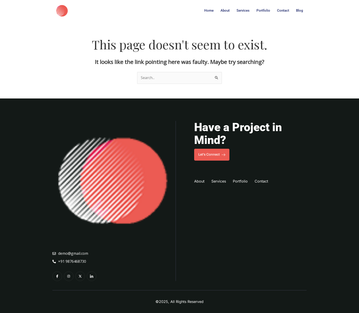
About (225, 10)
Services (243, 10)
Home (209, 10)
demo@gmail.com (70, 253)
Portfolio (263, 10)
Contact (283, 10)
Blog (299, 10)
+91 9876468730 (69, 261)
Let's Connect (211, 154)
